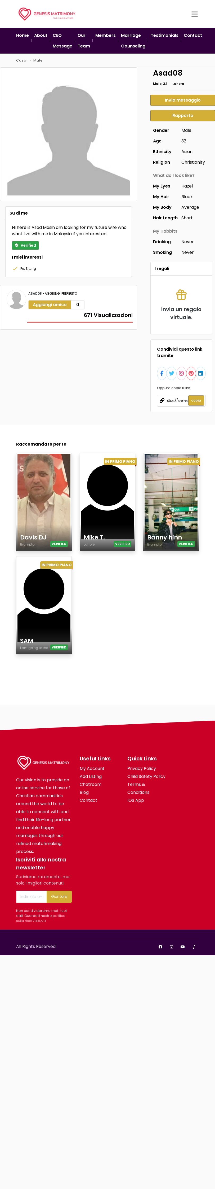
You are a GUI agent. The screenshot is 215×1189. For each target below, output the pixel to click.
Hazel (187, 186)
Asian (186, 152)
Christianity (193, 162)
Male (38, 60)
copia (196, 400)
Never (187, 242)
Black (187, 197)
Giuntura (59, 896)
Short (187, 218)
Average (190, 207)
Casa (21, 60)
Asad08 (35, 293)
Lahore (178, 83)
